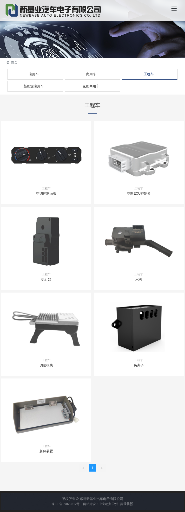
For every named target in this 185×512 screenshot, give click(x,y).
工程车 (149, 74)
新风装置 (46, 451)
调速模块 (46, 365)
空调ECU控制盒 (139, 193)
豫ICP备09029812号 (66, 504)
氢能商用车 (91, 86)
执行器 (46, 279)
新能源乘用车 (34, 86)
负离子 (139, 365)
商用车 (91, 74)
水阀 (138, 279)
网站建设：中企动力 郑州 (100, 504)
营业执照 (126, 504)
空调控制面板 (46, 193)
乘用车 (34, 74)
